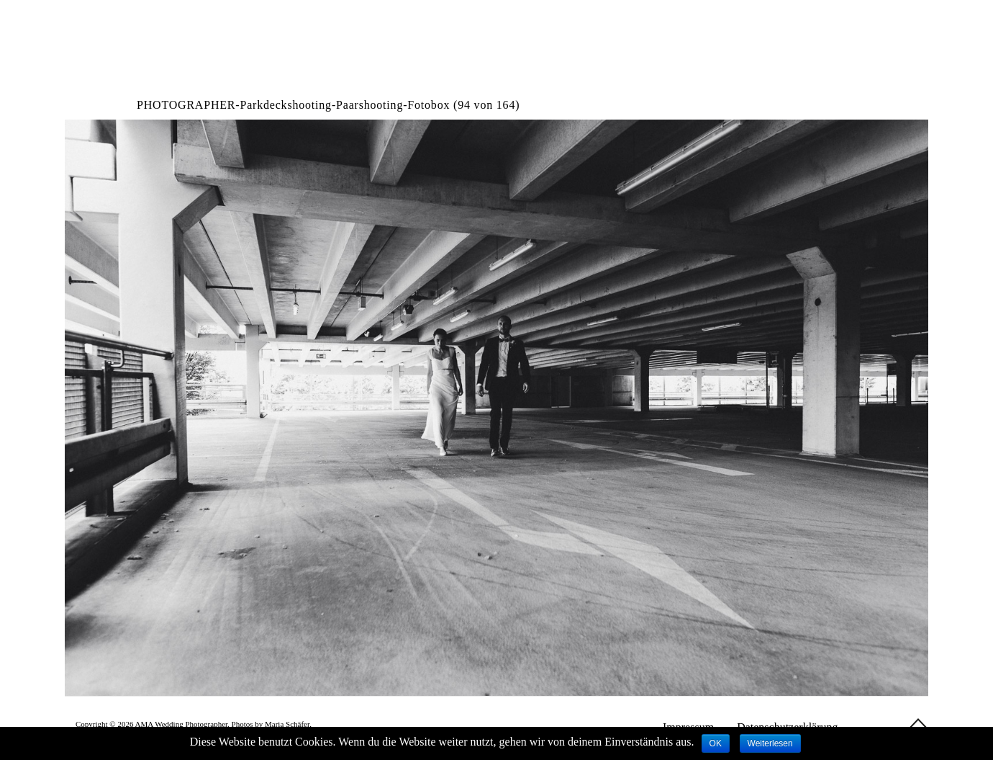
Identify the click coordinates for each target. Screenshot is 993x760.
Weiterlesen (770, 743)
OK (715, 743)
